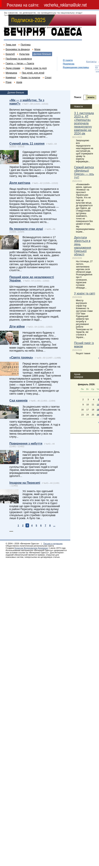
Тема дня (11, 44)
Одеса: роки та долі (35, 68)
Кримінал (11, 77)
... (54, 525)
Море (37, 49)
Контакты (91, 61)
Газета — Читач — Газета (20, 63)
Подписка (68, 63)
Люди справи (13, 68)
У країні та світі (84, 293)
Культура (24, 54)
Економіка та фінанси (18, 49)
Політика (25, 44)
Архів (19, 82)
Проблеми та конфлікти (19, 58)
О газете (68, 60)
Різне (8, 82)
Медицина (11, 72)
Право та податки (30, 77)
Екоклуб (10, 54)
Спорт (48, 77)
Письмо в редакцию (53, 543)
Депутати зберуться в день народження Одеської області (82, 246)
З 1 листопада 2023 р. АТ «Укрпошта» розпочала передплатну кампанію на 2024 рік (84, 123)
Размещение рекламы (76, 67)
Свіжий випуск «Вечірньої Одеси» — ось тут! (84, 172)
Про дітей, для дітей (33, 72)
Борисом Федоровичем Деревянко (31, 548)
